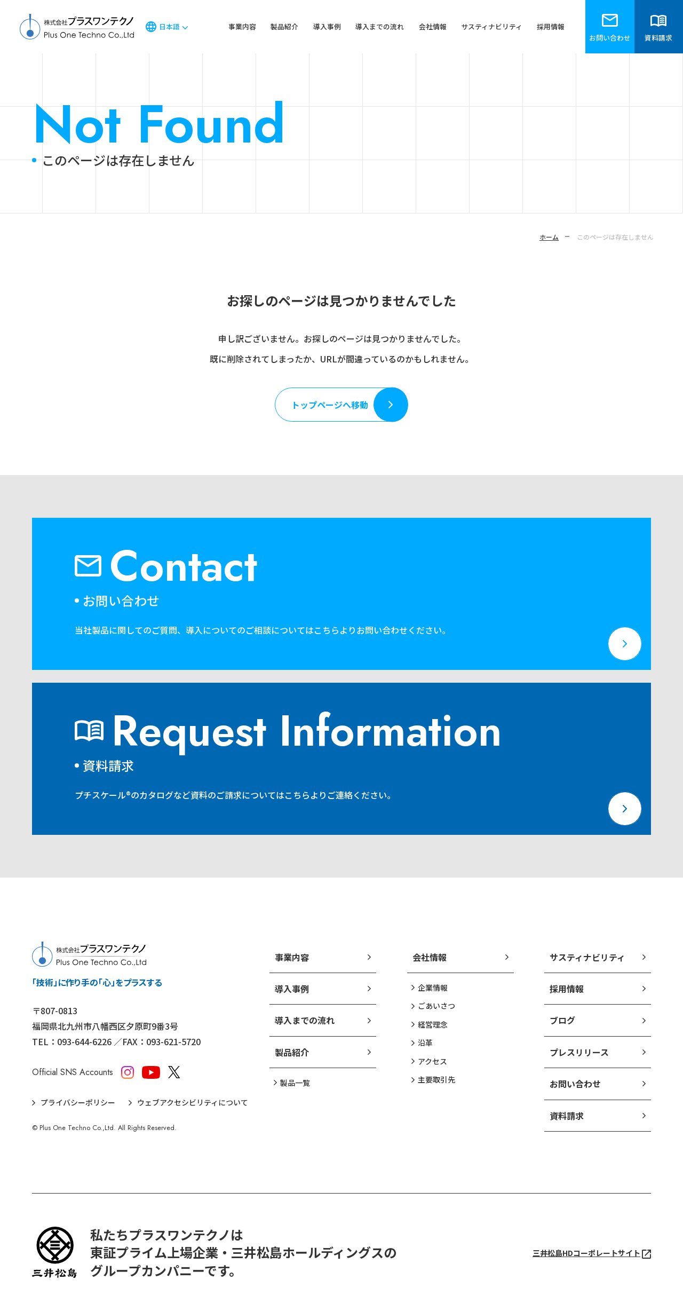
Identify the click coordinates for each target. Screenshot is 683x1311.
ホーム (549, 236)
